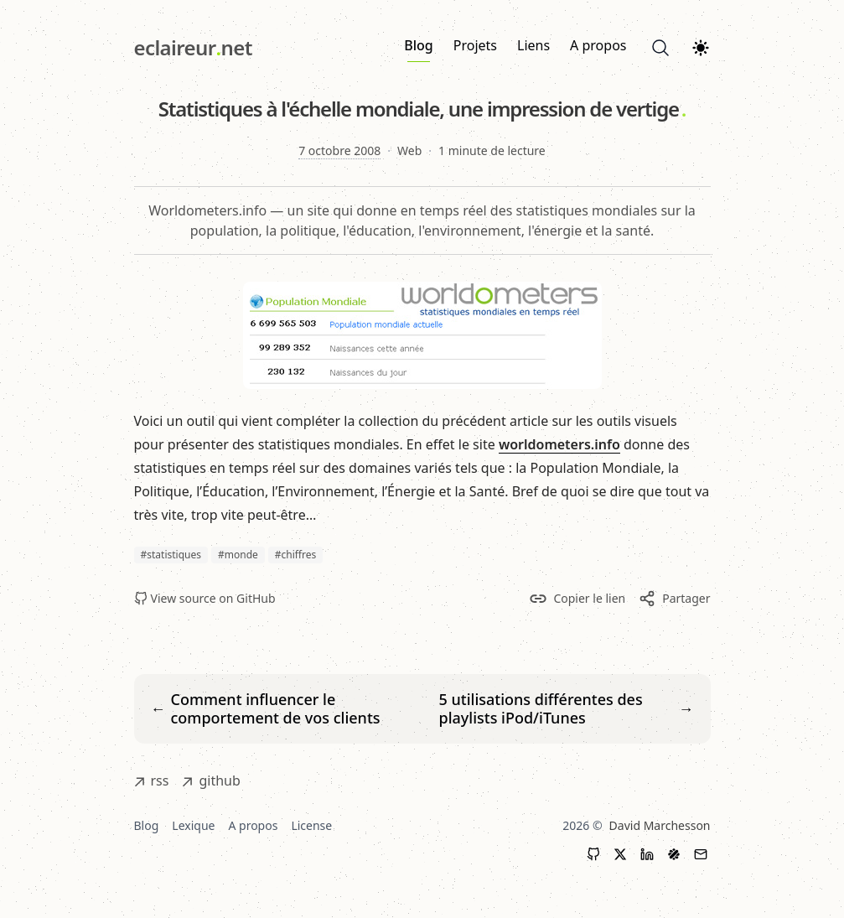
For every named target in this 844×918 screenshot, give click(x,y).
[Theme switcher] (701, 48)
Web (409, 150)
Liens (533, 45)
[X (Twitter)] (620, 854)
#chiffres (296, 554)
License (311, 825)
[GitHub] (593, 854)
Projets (475, 45)
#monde (238, 554)
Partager (674, 598)
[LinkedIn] (647, 854)
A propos (598, 45)
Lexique (193, 825)
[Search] (660, 48)
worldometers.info (559, 444)
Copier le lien (577, 598)
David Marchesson (660, 825)
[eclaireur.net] (193, 47)
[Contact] (701, 854)
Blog (418, 49)
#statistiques (171, 554)
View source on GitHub (205, 598)
